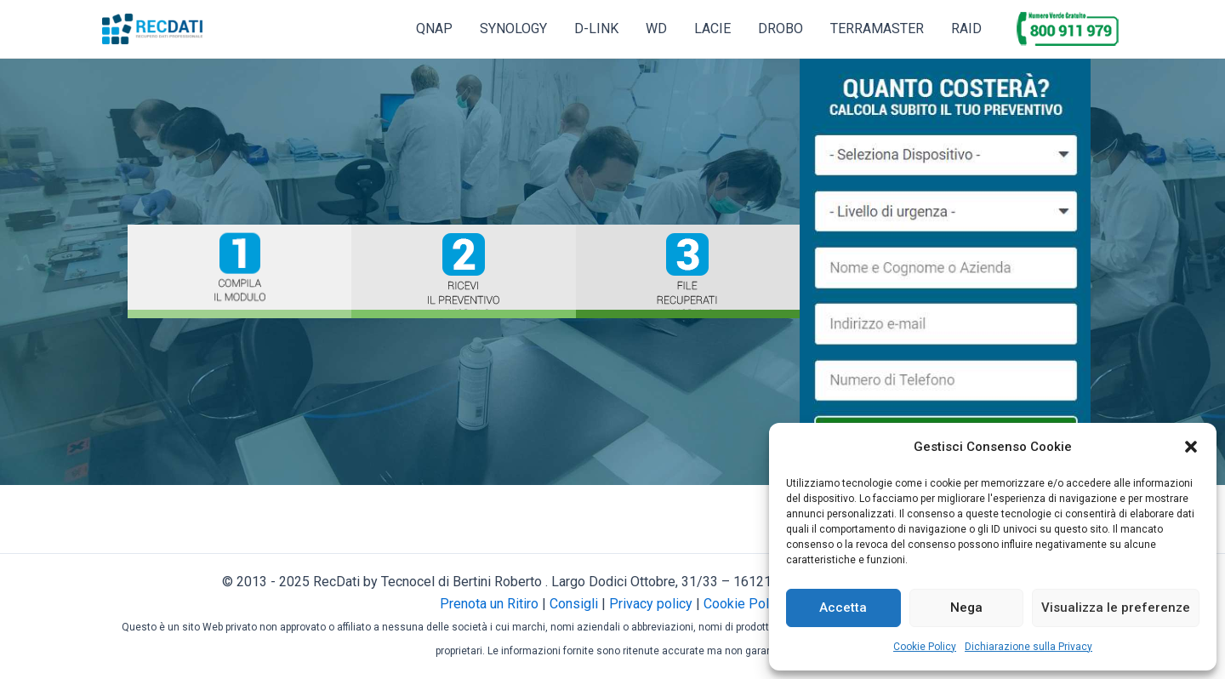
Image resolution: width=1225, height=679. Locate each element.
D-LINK (596, 28)
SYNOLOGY (513, 28)
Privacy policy (650, 604)
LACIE (712, 28)
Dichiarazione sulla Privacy (1028, 647)
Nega (966, 607)
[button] (1190, 446)
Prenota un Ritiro (489, 604)
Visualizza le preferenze (1115, 607)
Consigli (574, 604)
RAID (966, 28)
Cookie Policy (924, 647)
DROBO (780, 28)
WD (656, 28)
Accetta (843, 607)
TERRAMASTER (877, 28)
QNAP (434, 28)
